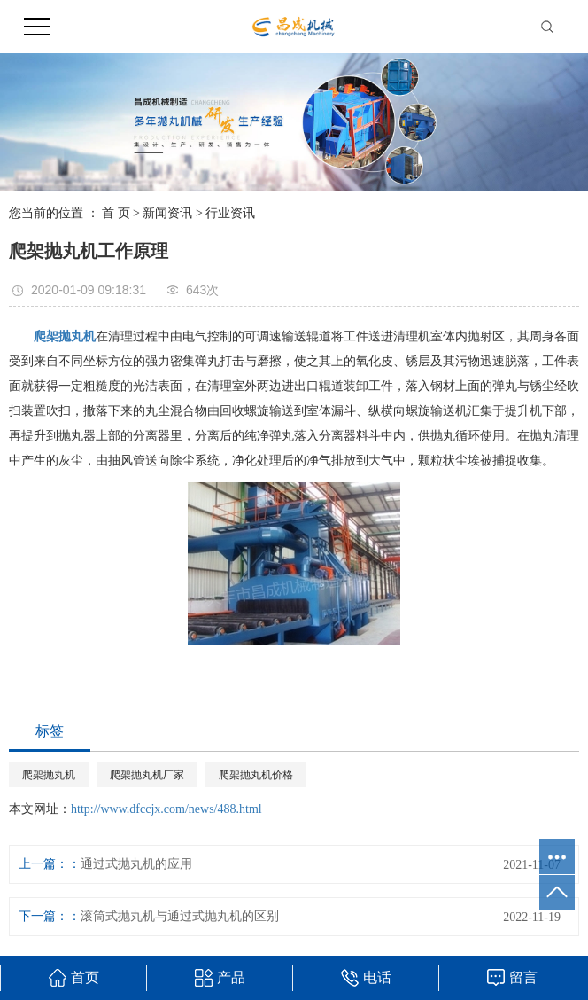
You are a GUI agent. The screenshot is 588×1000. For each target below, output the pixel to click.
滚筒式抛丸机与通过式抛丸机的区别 (180, 916)
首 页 (116, 213)
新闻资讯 (167, 213)
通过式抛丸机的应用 (136, 864)
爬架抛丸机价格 (256, 775)
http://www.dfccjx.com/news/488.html (166, 809)
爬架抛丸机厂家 (147, 775)
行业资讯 (230, 213)
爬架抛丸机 (48, 775)
